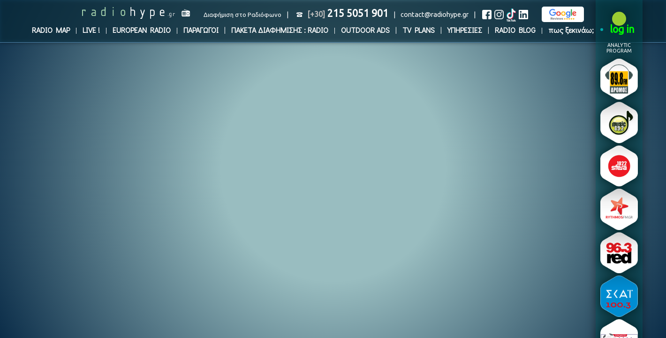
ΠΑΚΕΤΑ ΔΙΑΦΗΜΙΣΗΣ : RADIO (279, 30)
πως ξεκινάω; (571, 30)
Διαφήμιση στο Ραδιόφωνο (242, 14)
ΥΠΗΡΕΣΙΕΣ (464, 30)
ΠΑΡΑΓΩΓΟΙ (201, 30)
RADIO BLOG (515, 30)
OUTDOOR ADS (365, 30)
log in (622, 29)
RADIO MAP (51, 30)
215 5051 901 (347, 13)
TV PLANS (418, 30)
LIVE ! (91, 30)
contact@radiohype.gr (435, 14)
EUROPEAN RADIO (142, 30)
